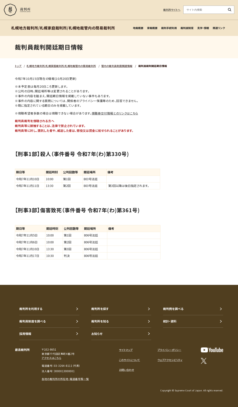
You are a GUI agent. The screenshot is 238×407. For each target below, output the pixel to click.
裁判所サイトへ (171, 10)
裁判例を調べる (173, 308)
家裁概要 (152, 28)
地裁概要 (138, 28)
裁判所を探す (100, 308)
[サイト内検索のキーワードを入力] (204, 10)
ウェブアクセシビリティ (169, 360)
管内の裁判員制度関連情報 (116, 66)
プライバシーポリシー (169, 350)
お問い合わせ (126, 370)
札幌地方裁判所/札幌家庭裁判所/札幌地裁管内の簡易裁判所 (61, 66)
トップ (18, 66)
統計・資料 (169, 321)
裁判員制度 (187, 28)
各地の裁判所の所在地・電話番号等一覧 (65, 379)
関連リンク (219, 28)
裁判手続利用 (169, 28)
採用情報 (25, 333)
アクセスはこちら (51, 358)
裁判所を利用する (30, 308)
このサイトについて (129, 360)
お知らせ (96, 333)
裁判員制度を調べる (32, 321)
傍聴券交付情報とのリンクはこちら (115, 113)
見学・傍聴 (203, 28)
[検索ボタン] (229, 10)
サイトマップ (126, 350)
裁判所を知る (100, 321)
